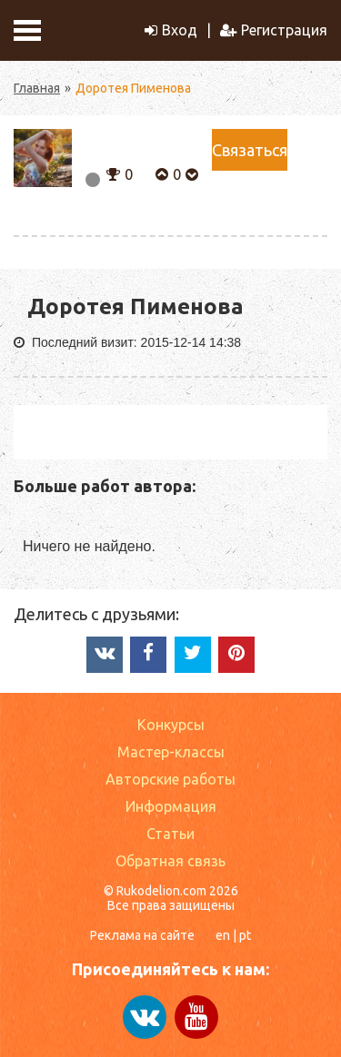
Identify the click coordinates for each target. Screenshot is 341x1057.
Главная (37, 88)
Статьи (170, 833)
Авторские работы (170, 779)
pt (245, 935)
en (223, 935)
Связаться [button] (249, 150)
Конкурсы (171, 724)
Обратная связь (170, 861)
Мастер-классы (171, 752)
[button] (113, 172)
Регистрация (273, 30)
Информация (170, 806)
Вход (171, 30)
